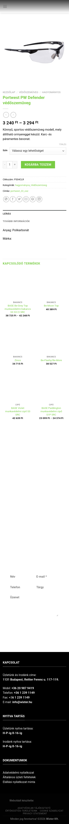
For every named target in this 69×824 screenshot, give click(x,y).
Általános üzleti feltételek (19, 777)
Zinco (18, 360)
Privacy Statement (35, 813)
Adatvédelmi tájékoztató (34, 808)
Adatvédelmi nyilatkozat (18, 772)
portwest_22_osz (19, 191)
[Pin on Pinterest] (33, 199)
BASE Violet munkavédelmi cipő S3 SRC (17, 411)
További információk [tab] (16, 221)
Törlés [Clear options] (62, 144)
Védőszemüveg (28, 92)
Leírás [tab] (7, 213)
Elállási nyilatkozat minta (19, 782)
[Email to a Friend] (26, 199)
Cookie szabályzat (51, 811)
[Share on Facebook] (13, 199)
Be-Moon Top (51, 305)
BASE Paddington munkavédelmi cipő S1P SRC (51, 411)
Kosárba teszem (38, 164)
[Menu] (5, 6)
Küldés (33, 628)
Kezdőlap (9, 92)
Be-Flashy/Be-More (51, 360)
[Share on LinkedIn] (39, 199)
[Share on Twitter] (19, 199)
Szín (5, 150)
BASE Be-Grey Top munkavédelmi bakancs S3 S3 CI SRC (18, 308)
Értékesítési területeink (21, 811)
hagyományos (51, 92)
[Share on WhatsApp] (6, 199)
